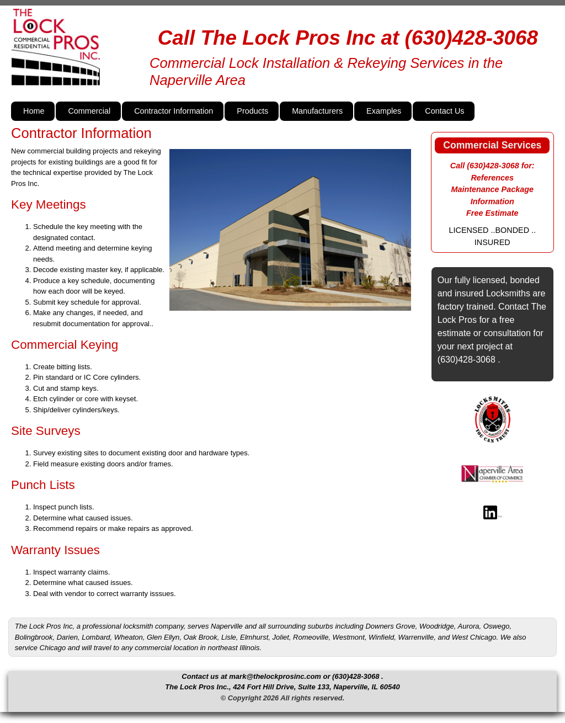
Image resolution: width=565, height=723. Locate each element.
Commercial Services (492, 145)
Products (252, 111)
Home (33, 111)
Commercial (89, 111)
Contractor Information (173, 111)
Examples (383, 111)
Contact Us (444, 111)
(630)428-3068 (471, 37)
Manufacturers (317, 111)
